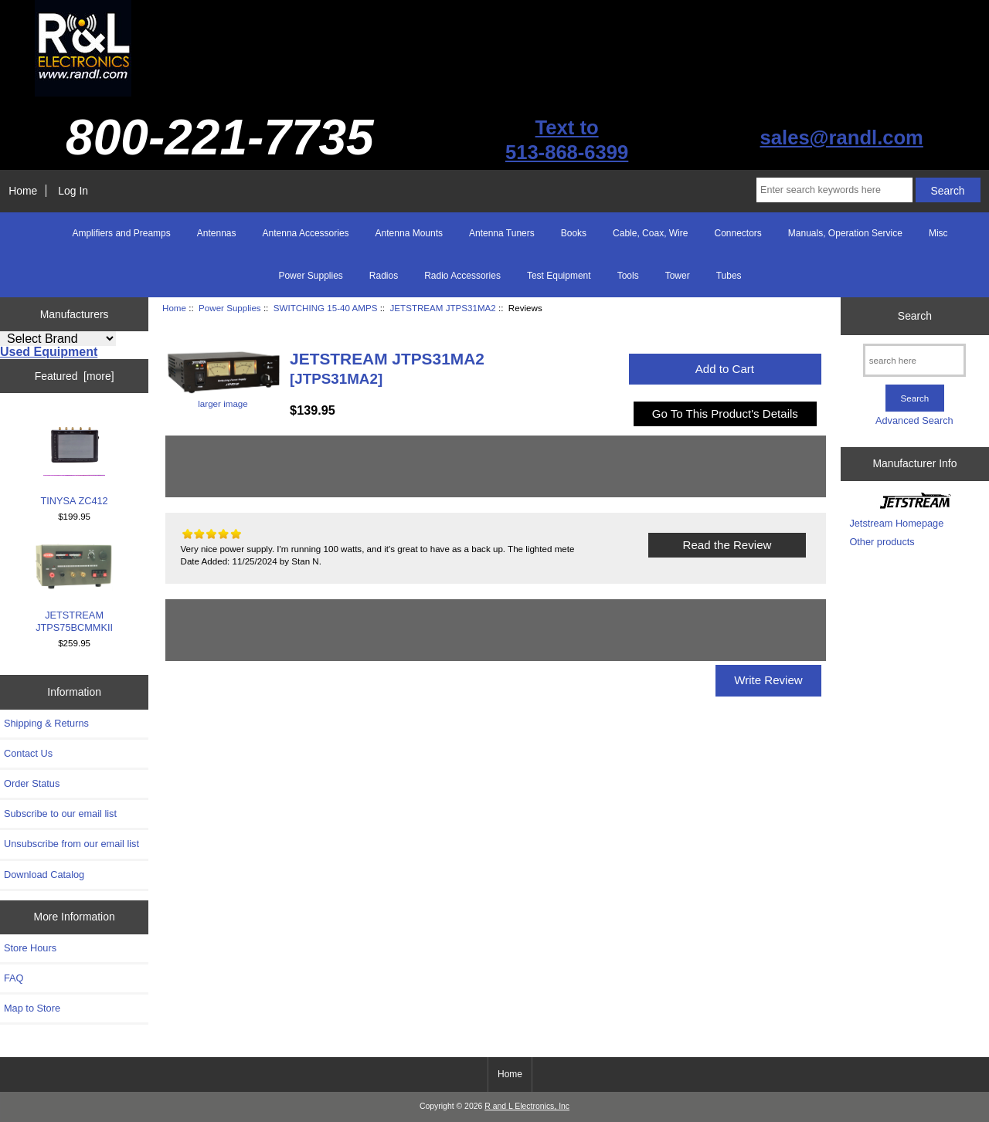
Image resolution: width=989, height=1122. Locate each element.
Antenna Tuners (502, 233)
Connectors (737, 233)
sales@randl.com (841, 137)
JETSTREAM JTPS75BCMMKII (74, 588)
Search (915, 316)
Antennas (216, 233)
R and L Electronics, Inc (526, 1106)
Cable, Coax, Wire (650, 233)
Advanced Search (914, 420)
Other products (881, 541)
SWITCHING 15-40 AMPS (326, 308)
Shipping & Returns (46, 723)
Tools (628, 275)
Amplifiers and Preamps (121, 233)
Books (573, 233)
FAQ (14, 978)
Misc (938, 233)
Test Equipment (559, 275)
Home (22, 191)
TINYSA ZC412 (74, 460)
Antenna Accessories (306, 233)
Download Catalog (44, 874)
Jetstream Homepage (896, 523)
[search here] (914, 360)
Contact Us (28, 753)
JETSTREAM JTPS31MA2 (443, 308)
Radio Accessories (462, 275)
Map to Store (32, 1008)
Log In (73, 191)
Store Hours (30, 948)
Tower (677, 275)
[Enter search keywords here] (834, 190)
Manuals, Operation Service (845, 233)
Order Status (31, 783)
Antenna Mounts (409, 233)
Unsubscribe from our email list (71, 843)
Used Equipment (48, 351)
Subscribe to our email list (60, 813)
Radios (383, 275)
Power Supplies (230, 308)
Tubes (729, 275)
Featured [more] (74, 376)
